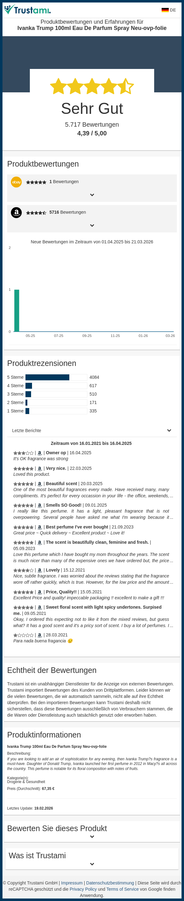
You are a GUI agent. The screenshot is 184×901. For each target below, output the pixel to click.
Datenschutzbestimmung (110, 882)
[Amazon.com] (39, 452)
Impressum (72, 882)
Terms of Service (122, 889)
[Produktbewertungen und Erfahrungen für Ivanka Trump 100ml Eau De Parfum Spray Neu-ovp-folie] (23, 452)
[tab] (92, 194)
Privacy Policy (83, 889)
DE (169, 9)
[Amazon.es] (39, 634)
